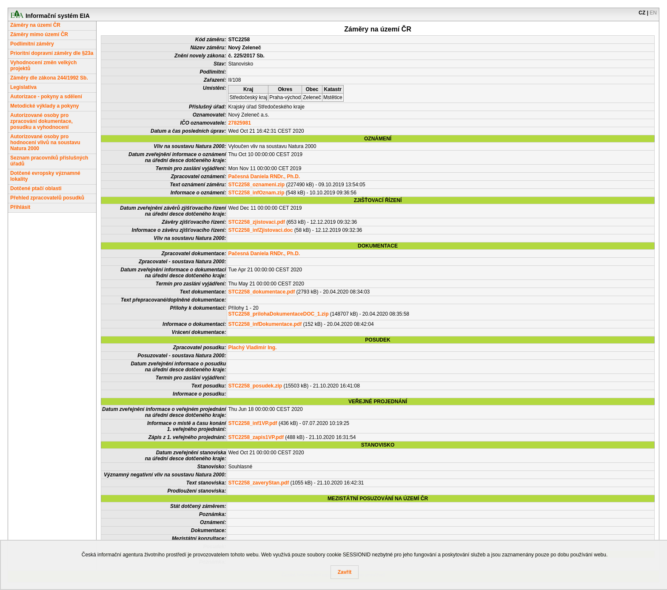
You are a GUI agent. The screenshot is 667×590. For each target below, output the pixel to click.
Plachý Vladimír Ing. (252, 348)
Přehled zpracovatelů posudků (47, 198)
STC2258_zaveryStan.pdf (258, 483)
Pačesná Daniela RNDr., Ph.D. (264, 177)
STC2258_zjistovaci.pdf (256, 222)
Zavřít (345, 572)
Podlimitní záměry (32, 44)
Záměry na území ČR (35, 25)
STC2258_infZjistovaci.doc (260, 230)
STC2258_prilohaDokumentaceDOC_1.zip (278, 314)
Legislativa (23, 87)
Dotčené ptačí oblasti (36, 188)
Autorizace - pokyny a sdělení (46, 97)
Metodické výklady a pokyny (44, 106)
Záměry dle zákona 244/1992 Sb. (49, 78)
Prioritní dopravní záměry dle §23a (51, 53)
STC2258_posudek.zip (255, 386)
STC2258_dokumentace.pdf (261, 292)
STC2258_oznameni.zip (256, 185)
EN (653, 13)
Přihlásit (20, 207)
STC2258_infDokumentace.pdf (265, 324)
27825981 (239, 123)
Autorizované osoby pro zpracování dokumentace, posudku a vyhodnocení (41, 121)
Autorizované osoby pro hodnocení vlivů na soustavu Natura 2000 (45, 142)
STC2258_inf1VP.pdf (252, 423)
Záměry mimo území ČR (39, 34)
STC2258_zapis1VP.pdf (256, 437)
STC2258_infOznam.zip (256, 193)
